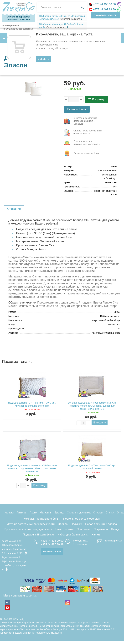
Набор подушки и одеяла (101, 524)
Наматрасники (64, 529)
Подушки (76, 524)
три (84, 121)
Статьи (109, 512)
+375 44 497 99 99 (103, 9)
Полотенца (83, 529)
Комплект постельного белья (42, 518)
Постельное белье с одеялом (81, 518)
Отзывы (98, 512)
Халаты (96, 534)
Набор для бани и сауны (72, 534)
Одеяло (62, 524)
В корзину (98, 99)
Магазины (46, 512)
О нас (120, 512)
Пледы (115, 529)
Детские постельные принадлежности (31, 524)
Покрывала (101, 529)
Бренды (59, 512)
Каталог (9, 512)
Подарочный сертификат (38, 534)
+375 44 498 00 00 (103, 4)
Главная (22, 512)
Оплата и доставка (79, 512)
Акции (33, 512)
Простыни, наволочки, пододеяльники (28, 529)
